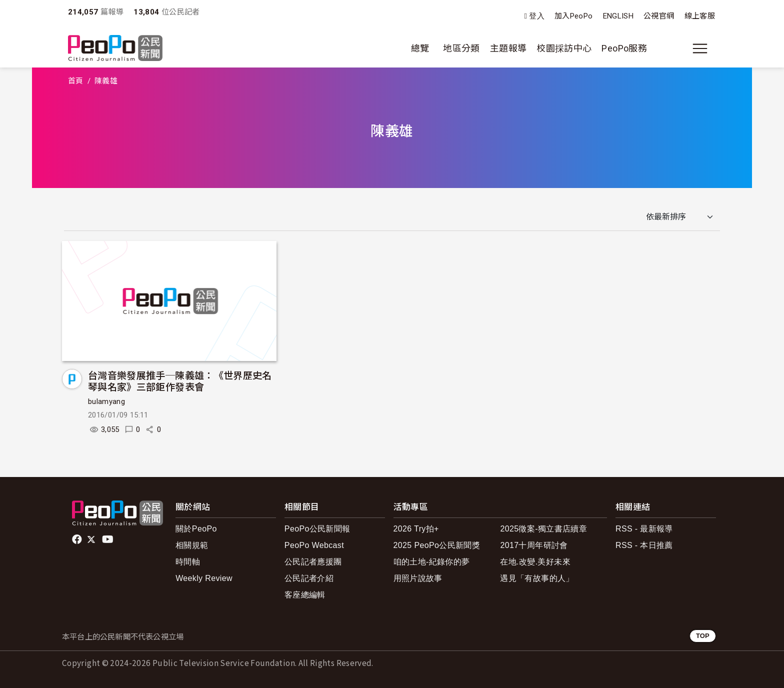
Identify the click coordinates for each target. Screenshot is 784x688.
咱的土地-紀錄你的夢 (432, 562)
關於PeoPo (196, 528)
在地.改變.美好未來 (535, 562)
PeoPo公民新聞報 (317, 528)
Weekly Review (204, 578)
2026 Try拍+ (416, 528)
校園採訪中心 (564, 48)
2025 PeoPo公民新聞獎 (437, 545)
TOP (703, 636)
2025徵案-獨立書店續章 (543, 528)
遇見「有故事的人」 (537, 578)
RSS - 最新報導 (644, 528)
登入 (536, 16)
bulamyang (106, 401)
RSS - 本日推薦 (644, 545)
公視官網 (659, 16)
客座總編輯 (305, 594)
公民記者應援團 (313, 562)
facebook (78, 539)
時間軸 (188, 562)
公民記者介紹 (309, 578)
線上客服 (699, 16)
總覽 (420, 48)
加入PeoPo (573, 16)
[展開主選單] (700, 48)
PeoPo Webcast (314, 545)
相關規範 (192, 545)
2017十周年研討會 (534, 545)
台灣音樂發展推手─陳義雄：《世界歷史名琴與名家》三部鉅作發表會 (180, 381)
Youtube (108, 539)
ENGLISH (618, 16)
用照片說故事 (418, 578)
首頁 (76, 81)
